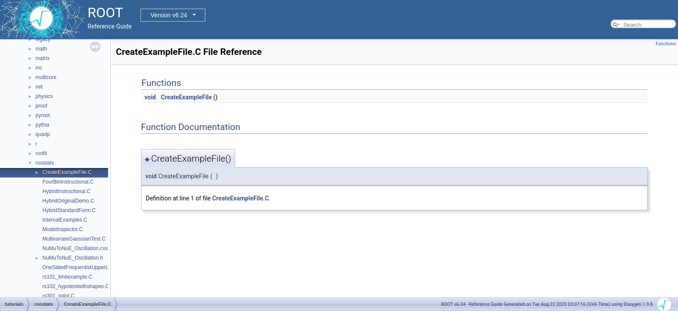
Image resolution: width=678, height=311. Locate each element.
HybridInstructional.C (66, 191)
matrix (42, 58)
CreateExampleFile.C (67, 172)
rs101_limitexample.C (67, 277)
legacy (43, 39)
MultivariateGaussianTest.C (74, 239)
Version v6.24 (168, 15)
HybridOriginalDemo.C (68, 201)
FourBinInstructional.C (68, 182)
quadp (42, 134)
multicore (46, 77)
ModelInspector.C (62, 229)
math (41, 49)
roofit (41, 153)
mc (38, 68)
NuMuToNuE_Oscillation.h (72, 258)
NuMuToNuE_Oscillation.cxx (75, 248)
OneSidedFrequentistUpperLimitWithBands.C (94, 267)
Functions (666, 44)
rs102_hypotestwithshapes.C (75, 286)
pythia (42, 125)
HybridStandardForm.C (69, 210)
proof (41, 106)
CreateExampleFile (186, 97)
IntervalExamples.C (64, 220)
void (150, 97)
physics (44, 96)
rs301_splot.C (58, 296)
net (39, 87)
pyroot (42, 115)
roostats (44, 163)
